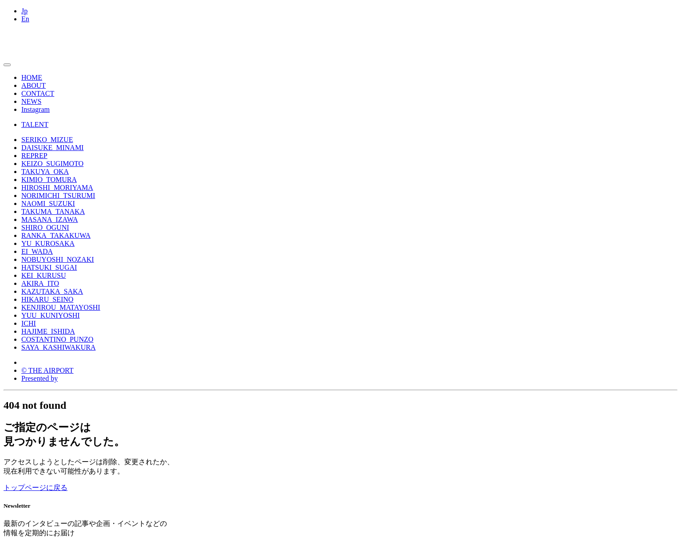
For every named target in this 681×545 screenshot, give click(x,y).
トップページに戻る (35, 487)
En (25, 19)
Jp (24, 11)
